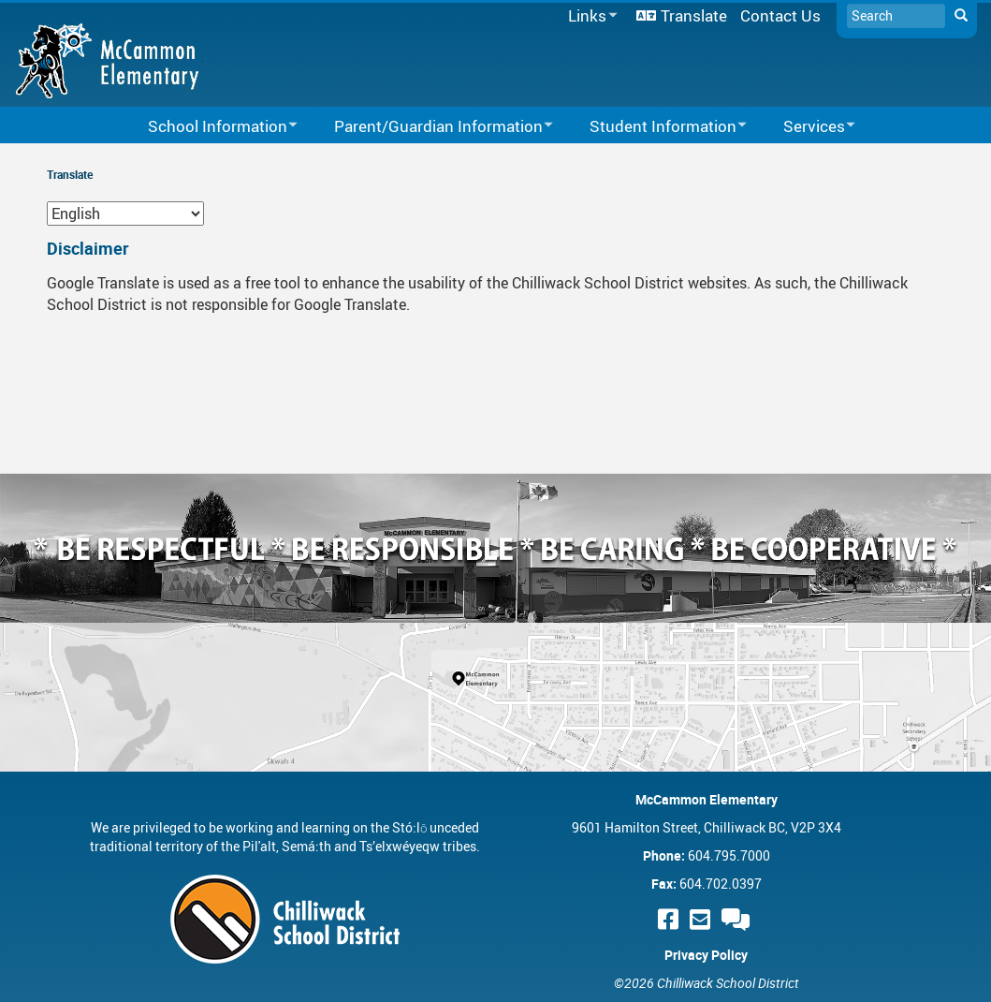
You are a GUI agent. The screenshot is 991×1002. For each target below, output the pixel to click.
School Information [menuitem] (211, 127)
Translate (70, 174)
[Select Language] (125, 213)
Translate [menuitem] (694, 15)
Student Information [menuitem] (656, 127)
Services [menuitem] (807, 127)
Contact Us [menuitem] (780, 15)
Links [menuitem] (589, 16)
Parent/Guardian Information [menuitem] (431, 127)
